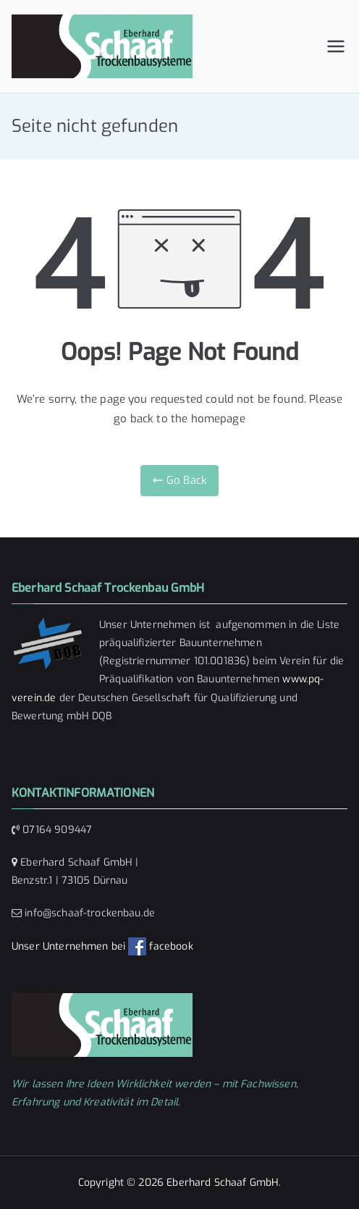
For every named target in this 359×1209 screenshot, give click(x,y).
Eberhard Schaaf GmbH (222, 1182)
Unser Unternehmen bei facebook (102, 946)
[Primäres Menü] (335, 46)
